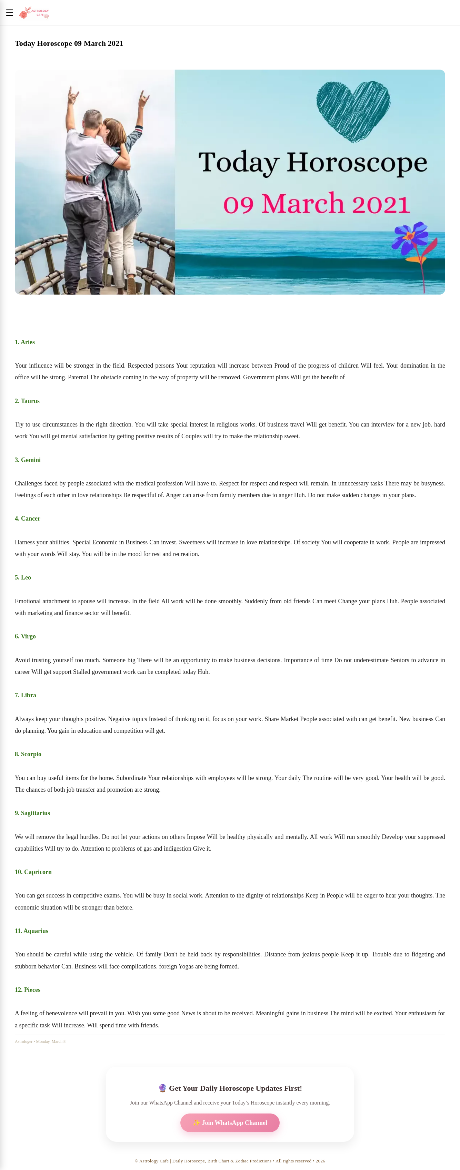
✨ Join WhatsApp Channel (230, 1122)
